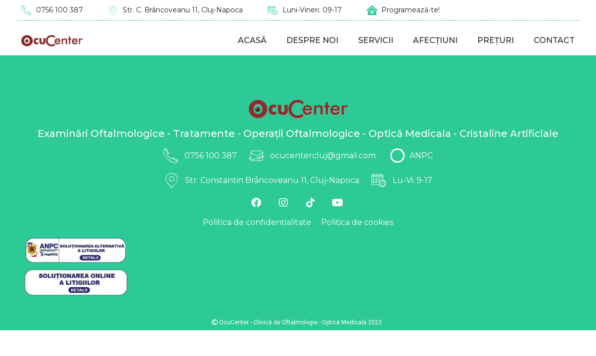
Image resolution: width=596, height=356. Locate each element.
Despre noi (312, 40)
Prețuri (495, 40)
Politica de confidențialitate (257, 222)
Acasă (252, 40)
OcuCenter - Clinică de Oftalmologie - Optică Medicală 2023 (297, 322)
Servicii (375, 40)
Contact (554, 40)
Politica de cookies (357, 222)
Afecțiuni (435, 40)
